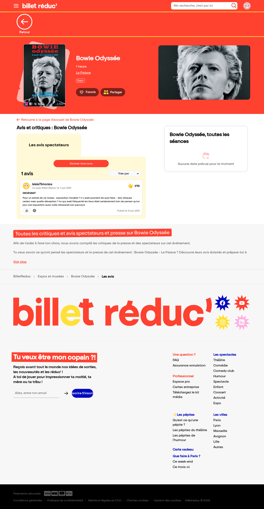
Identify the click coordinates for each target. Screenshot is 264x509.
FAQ (176, 360)
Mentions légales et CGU (104, 500)
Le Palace (83, 73)
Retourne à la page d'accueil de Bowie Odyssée (57, 120)
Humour (219, 376)
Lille (216, 442)
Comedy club (223, 371)
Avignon (219, 436)
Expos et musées (51, 276)
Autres (218, 447)
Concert (219, 392)
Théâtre (219, 360)
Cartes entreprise (186, 387)
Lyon (216, 426)
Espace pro (181, 382)
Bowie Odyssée (83, 276)
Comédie (220, 366)
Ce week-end (183, 462)
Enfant (218, 387)
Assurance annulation (189, 366)
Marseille (220, 431)
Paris (217, 420)
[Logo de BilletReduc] (39, 5)
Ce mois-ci (181, 467)
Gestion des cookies (167, 500)
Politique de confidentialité (65, 500)
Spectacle (221, 382)
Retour (24, 24)
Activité (219, 398)
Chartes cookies (138, 500)
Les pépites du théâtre (190, 430)
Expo (217, 403)
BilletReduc (22, 276)
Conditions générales (27, 500)
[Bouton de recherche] (233, 5)
